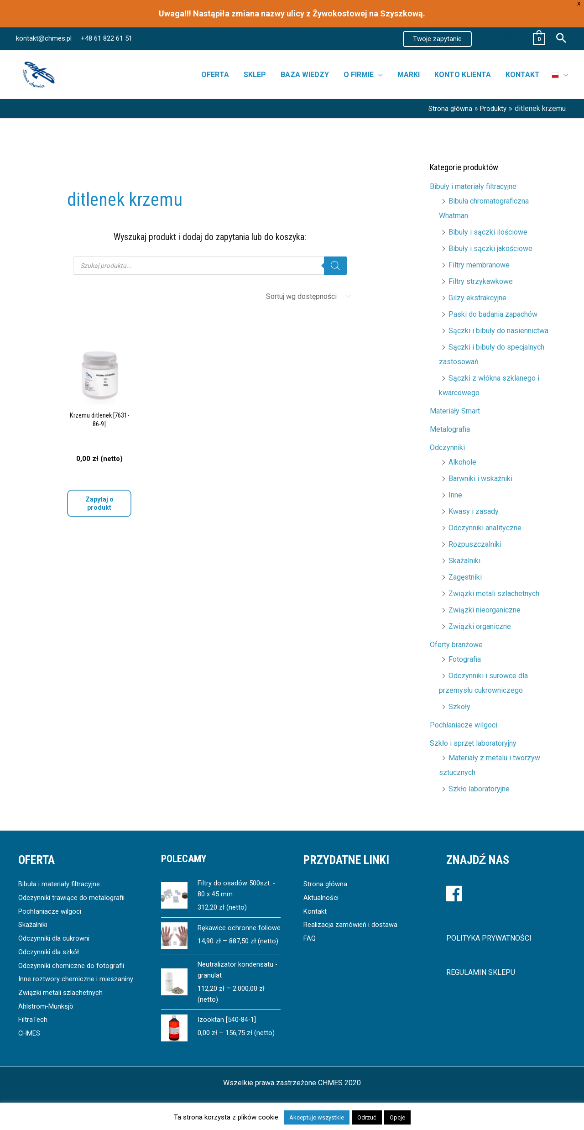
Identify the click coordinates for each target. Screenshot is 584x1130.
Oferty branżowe (456, 644)
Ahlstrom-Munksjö (47, 1019)
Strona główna (326, 883)
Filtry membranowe (479, 265)
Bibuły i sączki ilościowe (487, 232)
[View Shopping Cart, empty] (513, 39)
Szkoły (459, 706)
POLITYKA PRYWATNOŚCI (489, 938)
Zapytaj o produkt (99, 503)
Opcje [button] (397, 1117)
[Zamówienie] (306, 296)
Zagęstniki (465, 577)
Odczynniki (447, 447)
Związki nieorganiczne (484, 610)
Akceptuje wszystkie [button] (316, 1117)
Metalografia (450, 429)
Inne (455, 495)
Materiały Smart (455, 411)
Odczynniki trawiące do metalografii (75, 897)
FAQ (310, 938)
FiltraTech (33, 1033)
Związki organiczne (479, 626)
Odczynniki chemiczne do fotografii (74, 965)
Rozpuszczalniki (474, 544)
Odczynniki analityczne (484, 527)
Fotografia (464, 659)
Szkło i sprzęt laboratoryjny (473, 743)
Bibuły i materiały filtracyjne (473, 186)
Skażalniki (464, 560)
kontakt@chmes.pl (44, 38)
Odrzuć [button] (366, 1117)
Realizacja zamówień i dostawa (353, 924)
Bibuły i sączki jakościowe (490, 248)
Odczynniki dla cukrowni (56, 938)
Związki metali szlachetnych (493, 593)
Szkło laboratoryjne (479, 789)
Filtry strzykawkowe (480, 281)
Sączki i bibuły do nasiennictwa (498, 330)
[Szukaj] (335, 265)
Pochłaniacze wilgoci (463, 725)
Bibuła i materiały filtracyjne (61, 883)
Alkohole (462, 462)
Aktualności (321, 897)
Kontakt (315, 911)
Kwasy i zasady (473, 511)
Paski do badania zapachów (492, 314)
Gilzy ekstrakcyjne (477, 297)
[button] (437, 39)
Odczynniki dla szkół (51, 951)
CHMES (30, 1046)
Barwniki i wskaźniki (480, 478)
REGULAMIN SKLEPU (480, 972)
